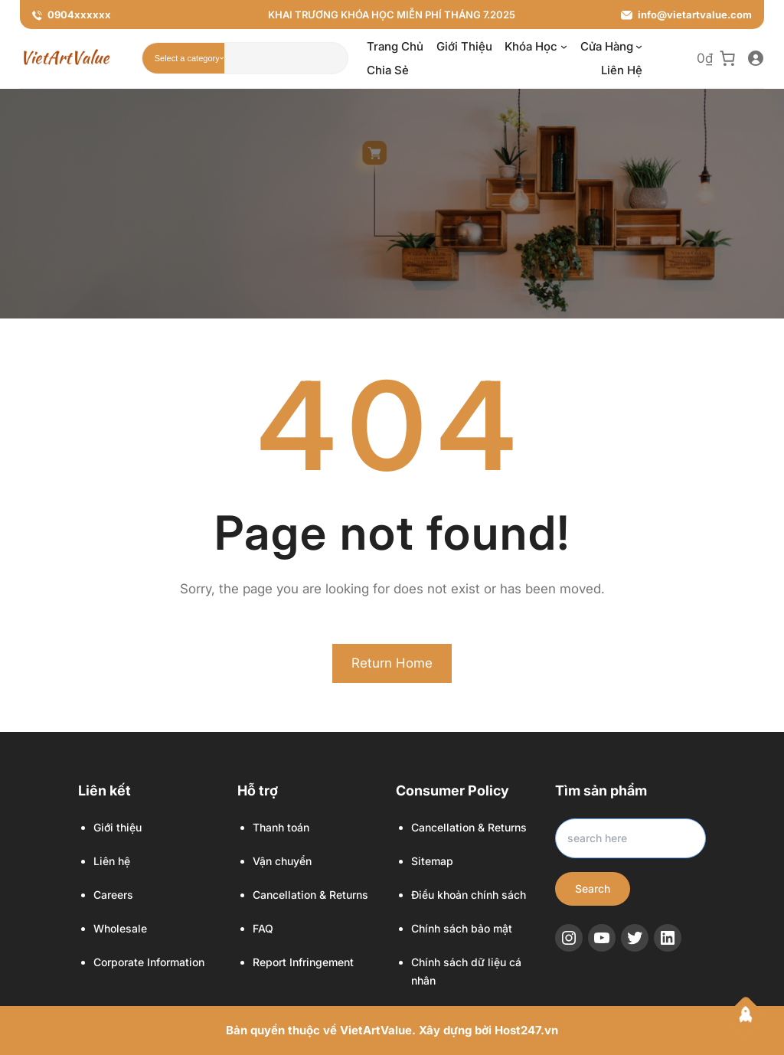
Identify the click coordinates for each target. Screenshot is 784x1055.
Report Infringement (303, 961)
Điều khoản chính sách (468, 894)
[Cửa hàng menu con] (638, 46)
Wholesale (120, 928)
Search (592, 888)
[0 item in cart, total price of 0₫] (716, 59)
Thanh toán (281, 827)
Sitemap (432, 860)
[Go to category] (221, 58)
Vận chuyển (282, 860)
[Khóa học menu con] (563, 46)
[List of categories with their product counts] (187, 58)
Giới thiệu (117, 827)
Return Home (392, 663)
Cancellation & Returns (310, 894)
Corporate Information (148, 961)
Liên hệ (111, 860)
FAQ (263, 928)
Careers (113, 894)
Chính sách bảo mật (461, 928)
